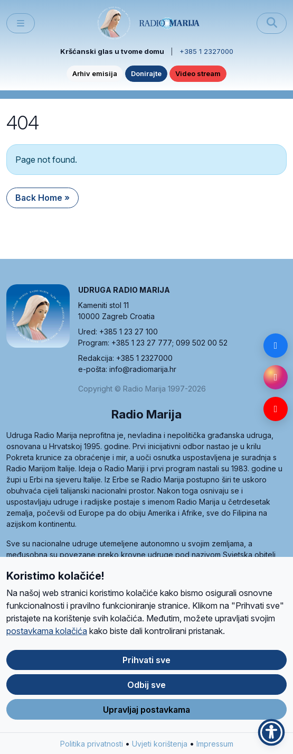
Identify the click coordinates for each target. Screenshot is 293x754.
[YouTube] (275, 409)
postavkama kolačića (46, 635)
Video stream (198, 73)
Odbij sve (146, 689)
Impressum (214, 748)
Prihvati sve (146, 664)
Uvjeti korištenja (159, 748)
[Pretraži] (272, 23)
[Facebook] (275, 345)
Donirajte (146, 73)
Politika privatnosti (91, 748)
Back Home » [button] (42, 197)
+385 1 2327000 (206, 51)
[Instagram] (275, 377)
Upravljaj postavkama (146, 714)
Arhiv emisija (94, 73)
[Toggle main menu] (20, 23)
